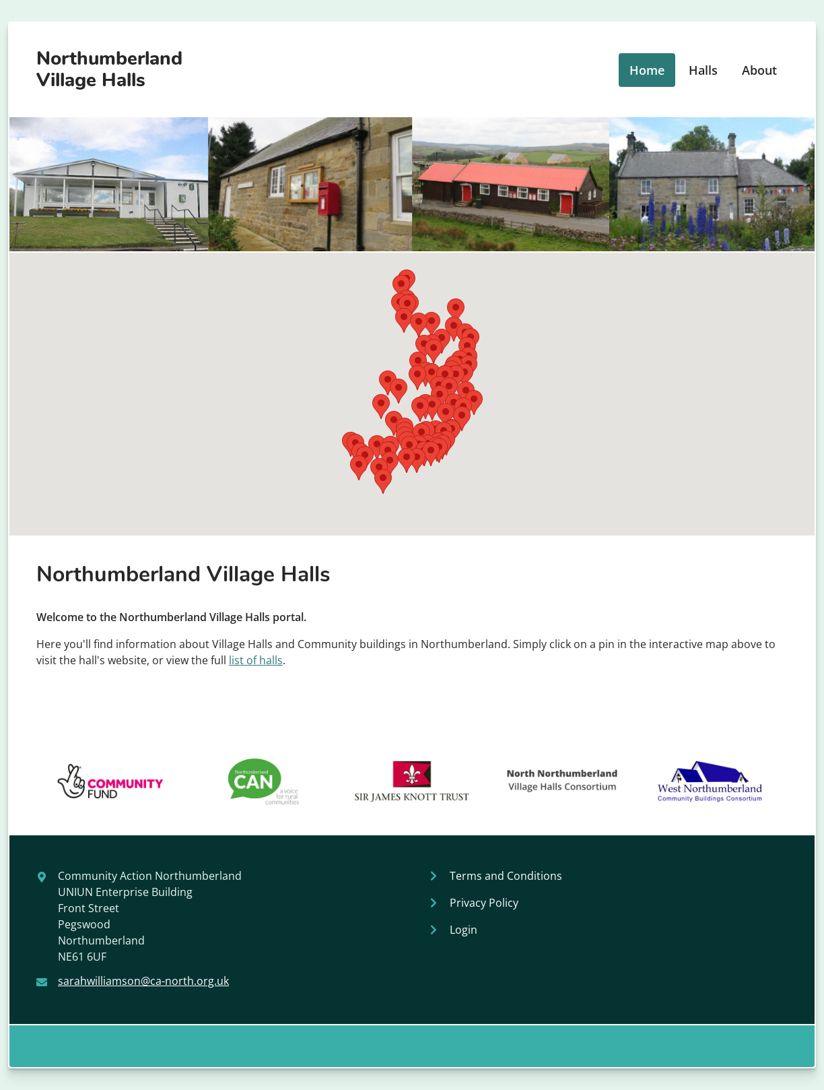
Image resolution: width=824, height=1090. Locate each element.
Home (646, 70)
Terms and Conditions (506, 875)
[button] (381, 406)
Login (463, 929)
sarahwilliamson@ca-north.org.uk (143, 980)
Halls (703, 70)
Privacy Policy (484, 902)
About (759, 70)
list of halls (256, 660)
